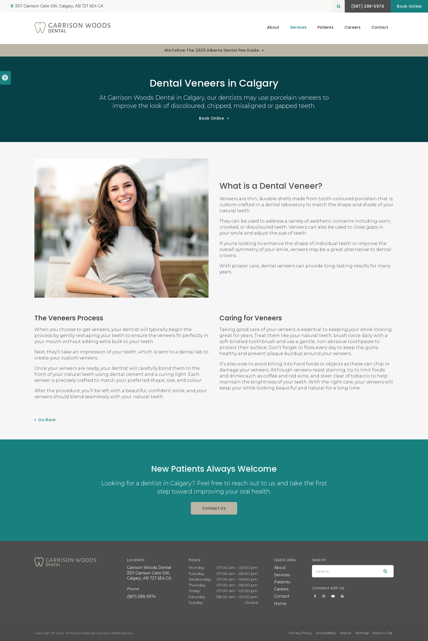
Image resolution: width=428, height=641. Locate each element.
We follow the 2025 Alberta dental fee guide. (212, 50)
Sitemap (362, 633)
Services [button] (298, 28)
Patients (325, 28)
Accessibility (326, 633)
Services (282, 574)
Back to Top (382, 633)
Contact (379, 28)
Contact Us (214, 508)
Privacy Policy (300, 633)
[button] (407, 95)
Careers (352, 28)
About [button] (273, 28)
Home (280, 603)
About (280, 567)
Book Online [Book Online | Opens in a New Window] (408, 6)
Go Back (47, 420)
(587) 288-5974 (141, 596)
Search (345, 633)
